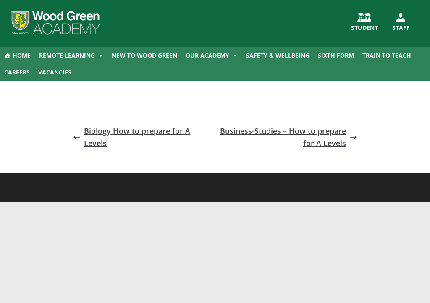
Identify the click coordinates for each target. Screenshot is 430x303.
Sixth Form (336, 55)
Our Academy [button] (212, 55)
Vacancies (54, 72)
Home (22, 55)
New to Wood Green (144, 55)
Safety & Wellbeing (277, 55)
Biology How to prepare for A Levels (131, 137)
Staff (401, 28)
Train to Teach (386, 55)
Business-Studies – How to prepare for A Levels (288, 137)
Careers (17, 72)
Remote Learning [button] (71, 55)
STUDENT (364, 28)
